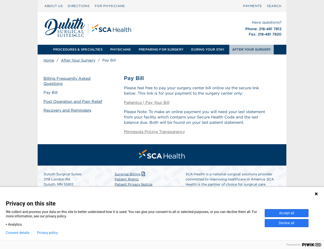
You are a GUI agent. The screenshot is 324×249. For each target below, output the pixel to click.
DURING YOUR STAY (207, 49)
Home (48, 60)
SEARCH (274, 6)
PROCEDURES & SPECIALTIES (77, 49)
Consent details (17, 233)
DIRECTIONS (79, 6)
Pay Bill (50, 92)
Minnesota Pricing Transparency (154, 131)
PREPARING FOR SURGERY (161, 49)
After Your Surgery (78, 60)
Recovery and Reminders (67, 110)
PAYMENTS (252, 6)
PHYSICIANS (120, 49)
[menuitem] (54, 6)
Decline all (286, 223)
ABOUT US (53, 6)
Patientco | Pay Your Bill (146, 102)
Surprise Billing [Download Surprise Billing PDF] (130, 174)
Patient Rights (127, 179)
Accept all (286, 213)
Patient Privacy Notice (133, 184)
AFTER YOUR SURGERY (251, 49)
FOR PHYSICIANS (110, 6)
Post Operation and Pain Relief (72, 101)
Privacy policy (47, 233)
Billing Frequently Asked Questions (67, 81)
